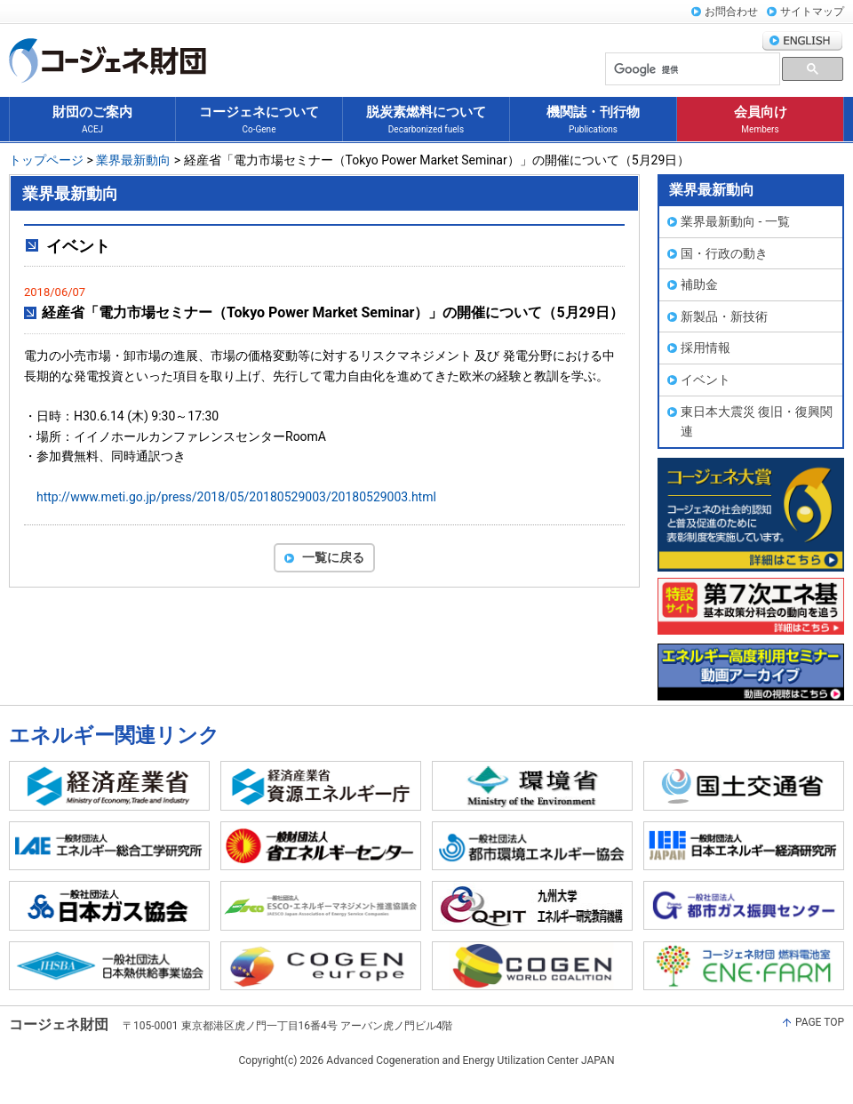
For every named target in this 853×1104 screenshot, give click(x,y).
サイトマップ (812, 11)
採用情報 (705, 347)
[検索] (691, 70)
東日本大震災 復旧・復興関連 (757, 421)
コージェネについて (259, 120)
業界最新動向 (133, 160)
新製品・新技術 (724, 316)
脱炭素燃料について (426, 120)
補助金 (699, 284)
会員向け (760, 120)
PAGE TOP (819, 1022)
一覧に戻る (333, 557)
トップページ (46, 160)
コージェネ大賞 (751, 515)
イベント (705, 379)
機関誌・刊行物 (593, 120)
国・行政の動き (724, 253)
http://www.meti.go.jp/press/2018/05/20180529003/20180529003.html (236, 497)
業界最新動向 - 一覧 (735, 221)
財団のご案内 (92, 120)
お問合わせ (731, 11)
